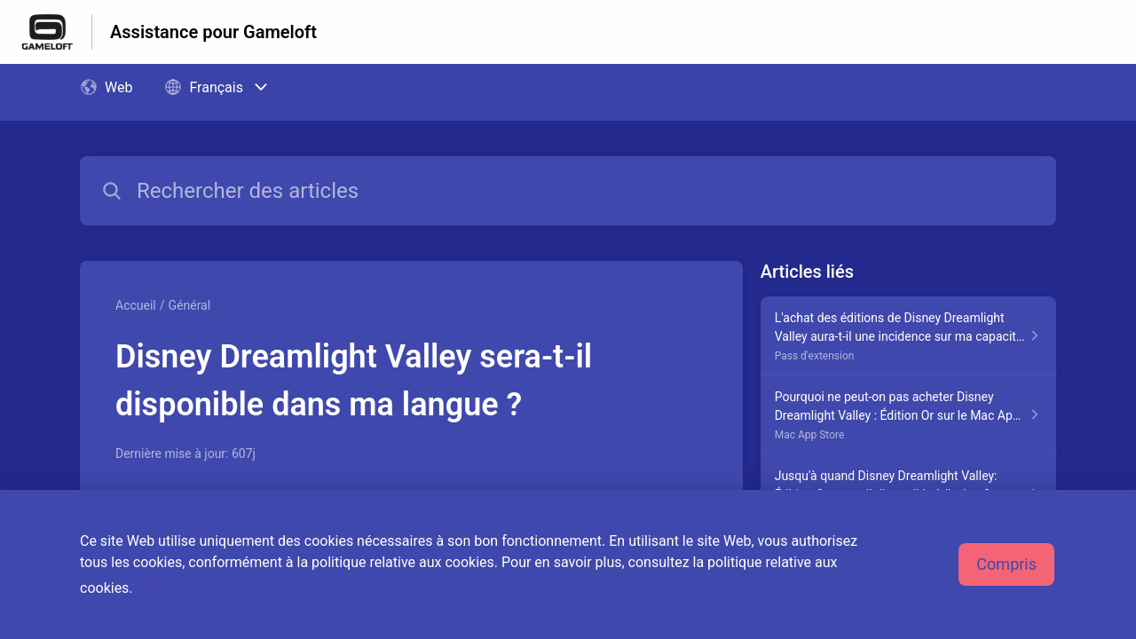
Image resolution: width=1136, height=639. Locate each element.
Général (190, 305)
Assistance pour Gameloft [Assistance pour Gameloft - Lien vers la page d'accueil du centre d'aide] (213, 32)
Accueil (135, 305)
